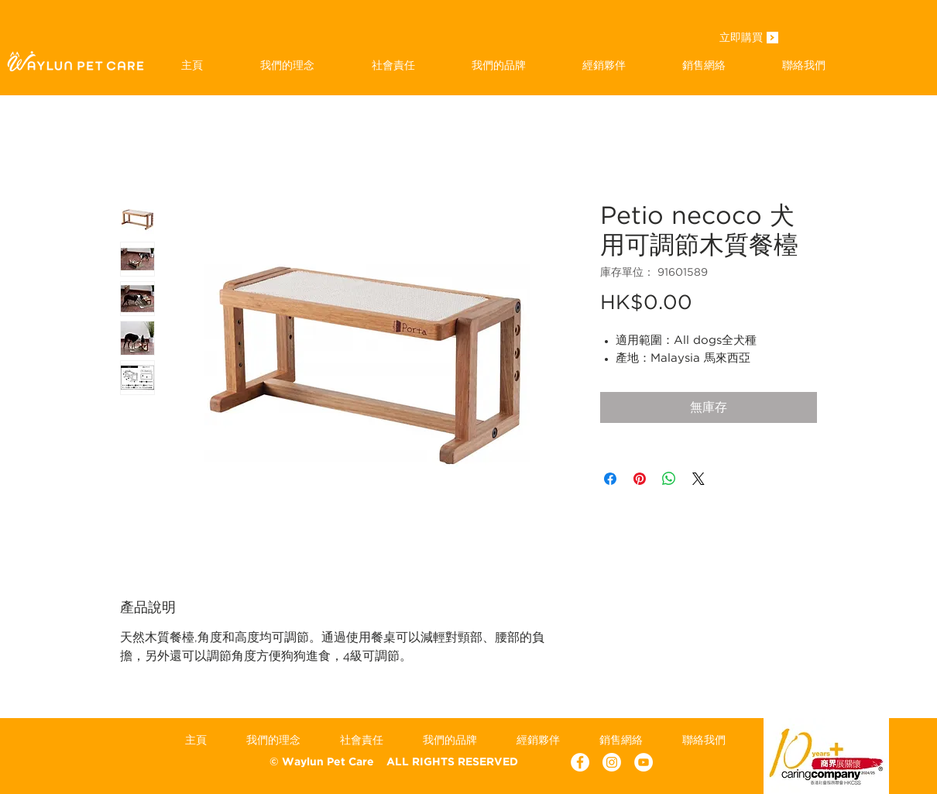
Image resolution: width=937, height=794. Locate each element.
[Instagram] (611, 762)
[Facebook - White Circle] (580, 762)
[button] (498, 65)
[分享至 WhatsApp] (669, 478)
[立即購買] (741, 39)
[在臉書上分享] (610, 478)
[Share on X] (698, 478)
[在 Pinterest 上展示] (639, 478)
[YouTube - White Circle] (643, 762)
